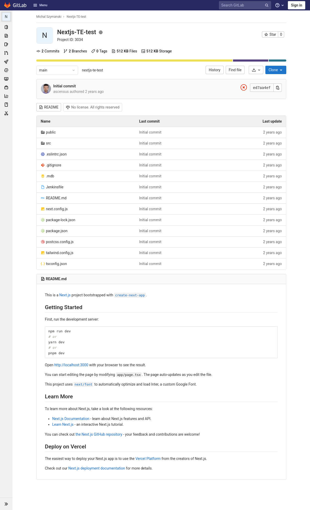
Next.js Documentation (70, 419)
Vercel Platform (148, 459)
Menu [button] (40, 5)
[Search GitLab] (245, 5)
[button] (6, 503)
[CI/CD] (6, 61)
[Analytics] (6, 96)
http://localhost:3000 (71, 365)
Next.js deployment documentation (96, 468)
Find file (235, 70)
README (48, 107)
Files (124, 51)
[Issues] (6, 44)
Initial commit (64, 86)
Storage (156, 51)
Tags (99, 51)
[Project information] (6, 27)
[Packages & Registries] (6, 87)
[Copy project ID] (70, 40)
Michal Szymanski (48, 17)
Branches (75, 51)
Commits (47, 51)
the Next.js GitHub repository (98, 434)
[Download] (256, 70)
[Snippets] (6, 113)
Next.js (64, 295)
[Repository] (6, 36)
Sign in (296, 5)
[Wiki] (6, 104)
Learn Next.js (63, 424)
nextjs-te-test (92, 70)
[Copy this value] (277, 87)
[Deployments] (6, 70)
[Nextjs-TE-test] (6, 16)
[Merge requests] (6, 53)
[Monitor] (6, 79)
